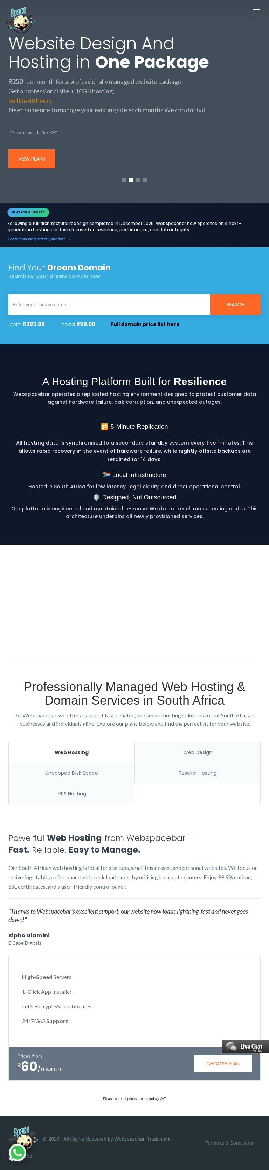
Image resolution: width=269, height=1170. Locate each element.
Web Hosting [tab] (72, 752)
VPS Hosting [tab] (72, 793)
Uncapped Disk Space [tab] (71, 773)
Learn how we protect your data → (39, 239)
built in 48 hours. (31, 100)
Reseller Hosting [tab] (198, 773)
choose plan (223, 1063)
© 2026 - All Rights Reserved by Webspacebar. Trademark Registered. (89, 1142)
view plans (31, 158)
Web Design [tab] (197, 752)
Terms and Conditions (229, 1143)
